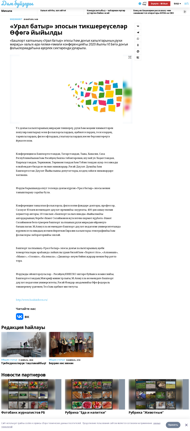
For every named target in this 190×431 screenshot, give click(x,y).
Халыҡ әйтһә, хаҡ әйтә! (53, 10)
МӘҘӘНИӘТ (16, 19)
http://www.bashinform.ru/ (32, 299)
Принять (173, 425)
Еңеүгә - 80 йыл (159, 3)
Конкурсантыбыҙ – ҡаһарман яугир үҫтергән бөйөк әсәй (106, 11)
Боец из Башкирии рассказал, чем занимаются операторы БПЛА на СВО (153, 11)
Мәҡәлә (6, 11)
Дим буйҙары (17, 3)
